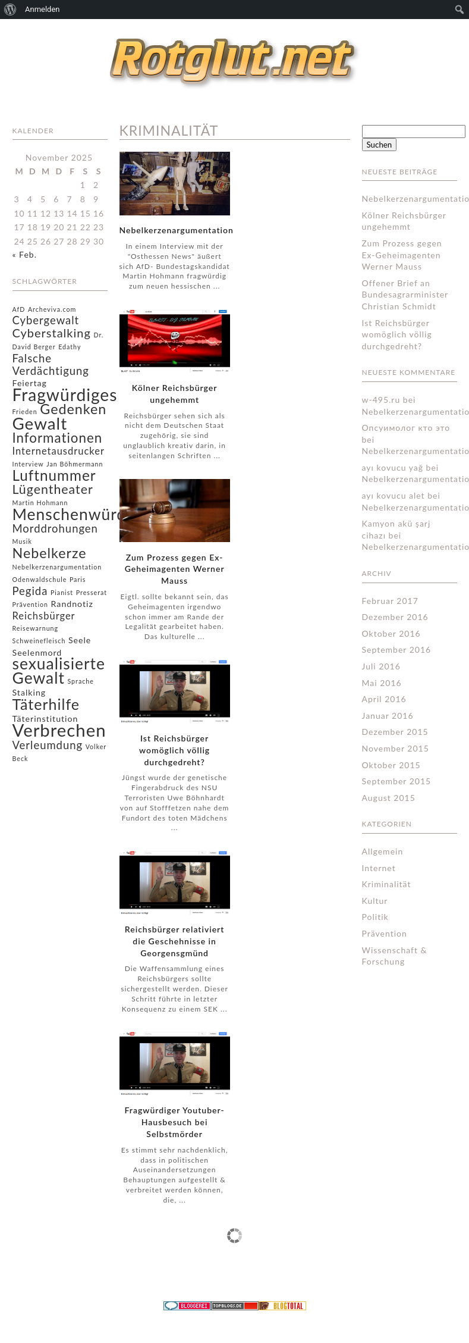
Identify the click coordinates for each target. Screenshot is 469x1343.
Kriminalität (386, 884)
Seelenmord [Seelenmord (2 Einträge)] (37, 652)
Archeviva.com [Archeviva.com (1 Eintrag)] (52, 309)
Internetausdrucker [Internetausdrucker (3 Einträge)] (58, 451)
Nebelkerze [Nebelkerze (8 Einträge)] (49, 552)
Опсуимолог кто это (406, 427)
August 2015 (389, 798)
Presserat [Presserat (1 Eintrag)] (91, 592)
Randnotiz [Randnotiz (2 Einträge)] (72, 604)
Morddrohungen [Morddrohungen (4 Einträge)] (55, 528)
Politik (375, 917)
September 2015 (397, 781)
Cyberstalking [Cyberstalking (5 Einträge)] (51, 332)
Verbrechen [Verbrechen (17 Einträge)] (59, 729)
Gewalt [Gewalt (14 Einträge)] (40, 423)
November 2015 (395, 748)
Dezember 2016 (395, 617)
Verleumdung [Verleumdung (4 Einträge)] (47, 745)
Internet (379, 868)
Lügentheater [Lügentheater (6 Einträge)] (52, 489)
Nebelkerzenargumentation (176, 230)
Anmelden (42, 9)
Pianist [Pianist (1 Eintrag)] (62, 592)
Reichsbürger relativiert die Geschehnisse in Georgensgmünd (175, 941)
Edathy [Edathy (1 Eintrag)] (69, 346)
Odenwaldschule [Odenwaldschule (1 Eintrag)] (39, 579)
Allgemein (383, 851)
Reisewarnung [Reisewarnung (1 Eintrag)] (35, 628)
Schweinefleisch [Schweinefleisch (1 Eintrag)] (39, 640)
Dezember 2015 (395, 732)
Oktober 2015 (391, 765)
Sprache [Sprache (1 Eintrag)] (80, 681)
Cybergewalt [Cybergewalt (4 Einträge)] (46, 320)
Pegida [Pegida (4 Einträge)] (30, 590)
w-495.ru (381, 400)
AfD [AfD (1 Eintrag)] (19, 309)
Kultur (375, 901)
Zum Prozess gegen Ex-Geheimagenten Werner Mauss (175, 569)
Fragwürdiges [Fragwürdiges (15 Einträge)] (65, 394)
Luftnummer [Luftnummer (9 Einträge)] (54, 475)
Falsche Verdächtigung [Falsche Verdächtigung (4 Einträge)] (50, 364)
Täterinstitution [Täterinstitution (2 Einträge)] (45, 718)
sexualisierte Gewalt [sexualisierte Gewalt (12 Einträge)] (58, 670)
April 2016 (384, 699)
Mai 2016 (382, 683)
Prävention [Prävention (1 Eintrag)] (30, 604)
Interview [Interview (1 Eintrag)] (28, 464)
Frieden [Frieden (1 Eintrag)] (24, 411)
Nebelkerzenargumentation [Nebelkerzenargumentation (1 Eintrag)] (57, 567)
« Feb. (24, 254)
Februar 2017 (390, 601)
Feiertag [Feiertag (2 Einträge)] (29, 383)
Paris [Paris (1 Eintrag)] (78, 579)
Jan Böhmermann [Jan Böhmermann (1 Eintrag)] (74, 464)
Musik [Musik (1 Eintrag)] (22, 541)
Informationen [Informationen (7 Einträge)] (57, 438)
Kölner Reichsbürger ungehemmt (175, 394)
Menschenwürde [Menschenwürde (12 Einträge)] (73, 514)
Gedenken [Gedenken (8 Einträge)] (73, 408)
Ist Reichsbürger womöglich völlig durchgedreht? (174, 750)
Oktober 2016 (391, 633)
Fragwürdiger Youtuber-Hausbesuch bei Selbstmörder (175, 1122)
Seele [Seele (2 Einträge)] (79, 640)
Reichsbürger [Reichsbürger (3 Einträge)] (43, 616)
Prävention (384, 933)
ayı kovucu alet (393, 495)
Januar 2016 (388, 715)
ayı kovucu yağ (392, 467)
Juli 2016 (381, 666)
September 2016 (397, 649)
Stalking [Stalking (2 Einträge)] (29, 692)
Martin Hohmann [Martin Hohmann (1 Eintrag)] (40, 502)
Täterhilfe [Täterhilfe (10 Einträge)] (46, 704)
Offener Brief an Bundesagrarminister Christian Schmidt (405, 294)
